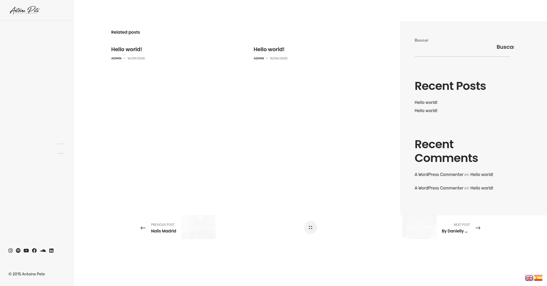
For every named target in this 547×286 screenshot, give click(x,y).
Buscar (422, 40)
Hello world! (126, 49)
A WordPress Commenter (439, 174)
